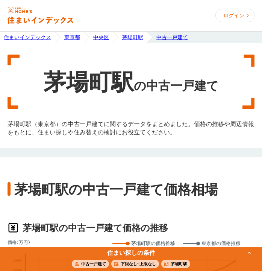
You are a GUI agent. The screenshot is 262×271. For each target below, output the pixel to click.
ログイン (233, 15)
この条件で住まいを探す (127, 259)
